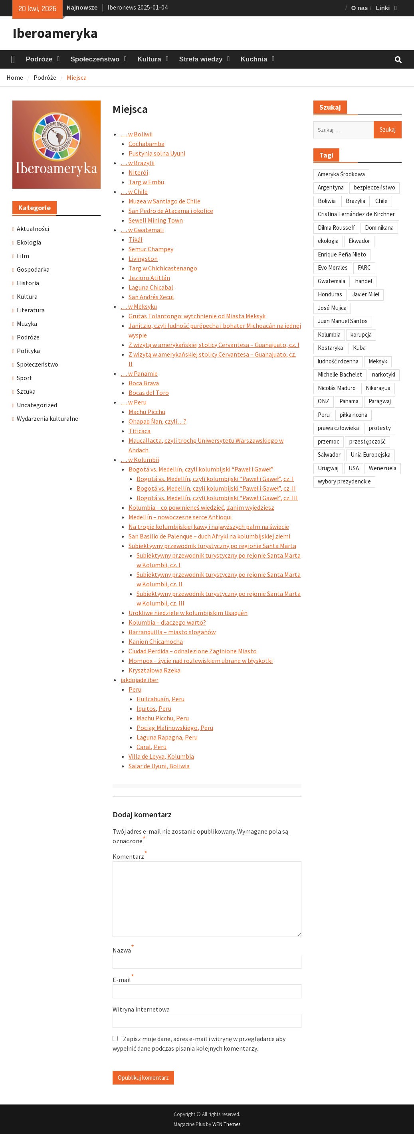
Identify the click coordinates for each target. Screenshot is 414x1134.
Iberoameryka (55, 33)
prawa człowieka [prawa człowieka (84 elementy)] (338, 428)
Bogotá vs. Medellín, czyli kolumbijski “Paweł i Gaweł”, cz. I (215, 479)
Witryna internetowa (141, 1009)
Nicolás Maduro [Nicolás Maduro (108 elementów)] (337, 388)
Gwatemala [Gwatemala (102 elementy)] (331, 281)
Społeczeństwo (95, 59)
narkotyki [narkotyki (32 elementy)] (383, 374)
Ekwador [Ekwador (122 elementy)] (359, 241)
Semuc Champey (151, 249)
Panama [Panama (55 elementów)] (349, 401)
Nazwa (122, 950)
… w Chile (134, 191)
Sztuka (26, 391)
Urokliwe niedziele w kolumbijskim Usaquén (188, 613)
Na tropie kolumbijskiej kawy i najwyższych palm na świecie (209, 527)
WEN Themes (226, 1124)
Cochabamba (146, 144)
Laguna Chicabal (151, 287)
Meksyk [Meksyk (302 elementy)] (377, 361)
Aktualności (33, 229)
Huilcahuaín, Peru (160, 699)
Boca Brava (144, 383)
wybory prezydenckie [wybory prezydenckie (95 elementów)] (344, 481)
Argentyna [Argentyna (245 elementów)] (331, 187)
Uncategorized (37, 405)
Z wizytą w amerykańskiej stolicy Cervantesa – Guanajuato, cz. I (214, 345)
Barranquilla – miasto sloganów (172, 632)
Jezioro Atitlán (149, 278)
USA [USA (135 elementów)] (354, 468)
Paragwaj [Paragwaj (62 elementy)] (379, 401)
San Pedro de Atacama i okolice (171, 211)
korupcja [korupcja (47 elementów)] (361, 334)
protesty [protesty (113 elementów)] (380, 428)
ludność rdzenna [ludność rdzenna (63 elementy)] (338, 361)
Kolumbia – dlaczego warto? (167, 622)
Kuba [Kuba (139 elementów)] (359, 347)
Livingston (143, 258)
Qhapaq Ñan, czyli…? (157, 421)
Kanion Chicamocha (156, 641)
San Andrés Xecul (151, 297)
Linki (383, 7)
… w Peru (134, 402)
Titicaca (140, 431)
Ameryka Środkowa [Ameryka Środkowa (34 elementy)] (341, 174)
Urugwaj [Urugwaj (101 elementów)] (328, 468)
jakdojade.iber (139, 680)
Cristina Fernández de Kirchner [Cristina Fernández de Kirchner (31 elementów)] (356, 214)
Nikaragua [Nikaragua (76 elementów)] (378, 388)
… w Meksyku (139, 306)
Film (23, 256)
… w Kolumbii (140, 459)
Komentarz (128, 856)
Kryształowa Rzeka (154, 670)
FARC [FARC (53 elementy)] (364, 267)
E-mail (122, 980)
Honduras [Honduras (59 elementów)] (330, 294)
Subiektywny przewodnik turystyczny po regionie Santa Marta (212, 546)
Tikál (136, 239)
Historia (28, 283)
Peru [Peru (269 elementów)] (324, 414)
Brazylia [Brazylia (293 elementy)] (355, 201)
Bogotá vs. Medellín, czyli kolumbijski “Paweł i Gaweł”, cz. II (216, 488)
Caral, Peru (151, 747)
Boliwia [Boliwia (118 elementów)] (327, 201)
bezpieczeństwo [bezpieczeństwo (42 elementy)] (374, 187)
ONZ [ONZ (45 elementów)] (323, 401)
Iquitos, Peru (154, 708)
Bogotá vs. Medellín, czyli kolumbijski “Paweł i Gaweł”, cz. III (217, 498)
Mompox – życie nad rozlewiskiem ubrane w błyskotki (201, 661)
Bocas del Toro (149, 392)
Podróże (39, 59)
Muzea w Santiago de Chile (164, 201)
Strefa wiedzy (201, 59)
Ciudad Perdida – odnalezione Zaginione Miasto (193, 651)
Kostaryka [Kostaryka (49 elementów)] (330, 347)
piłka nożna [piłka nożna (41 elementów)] (353, 414)
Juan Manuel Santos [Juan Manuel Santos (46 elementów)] (343, 321)
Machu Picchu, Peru (163, 718)
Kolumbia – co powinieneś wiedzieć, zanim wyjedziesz (201, 507)
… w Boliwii (137, 134)
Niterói (138, 172)
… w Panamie (139, 373)
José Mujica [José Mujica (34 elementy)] (332, 308)
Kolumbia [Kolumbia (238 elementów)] (329, 334)
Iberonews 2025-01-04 (137, 7)
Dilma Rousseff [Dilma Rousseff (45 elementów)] (336, 227)
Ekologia (29, 242)
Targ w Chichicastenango (163, 268)
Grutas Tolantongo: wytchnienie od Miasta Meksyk (197, 316)
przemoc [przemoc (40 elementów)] (328, 441)
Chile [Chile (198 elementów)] (381, 201)
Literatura (31, 310)
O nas (359, 7)
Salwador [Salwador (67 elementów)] (329, 454)
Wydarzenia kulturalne (47, 418)
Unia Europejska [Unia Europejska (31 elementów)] (370, 454)
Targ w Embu (146, 182)
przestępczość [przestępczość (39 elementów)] (367, 441)
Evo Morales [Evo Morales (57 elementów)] (333, 267)
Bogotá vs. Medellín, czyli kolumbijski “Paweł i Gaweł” (201, 469)
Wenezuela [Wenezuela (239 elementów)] (382, 468)
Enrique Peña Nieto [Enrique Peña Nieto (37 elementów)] (342, 254)
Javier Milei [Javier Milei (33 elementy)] (365, 294)
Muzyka (27, 323)
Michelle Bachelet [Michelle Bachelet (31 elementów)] (340, 374)
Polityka (28, 351)
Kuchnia (253, 59)
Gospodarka (33, 269)
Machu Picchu (147, 412)
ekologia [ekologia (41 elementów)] (328, 241)
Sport (24, 378)
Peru (135, 689)
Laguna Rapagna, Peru (167, 737)
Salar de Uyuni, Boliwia (159, 766)
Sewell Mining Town (156, 220)
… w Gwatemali (142, 230)
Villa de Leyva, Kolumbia (161, 756)
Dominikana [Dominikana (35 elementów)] (379, 227)
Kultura (149, 59)
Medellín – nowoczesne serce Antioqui (180, 517)
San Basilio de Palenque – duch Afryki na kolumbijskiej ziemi (209, 536)
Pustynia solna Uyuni (157, 153)
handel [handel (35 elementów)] (363, 281)
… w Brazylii (138, 163)
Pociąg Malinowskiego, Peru (175, 728)
